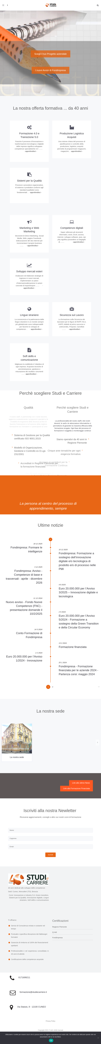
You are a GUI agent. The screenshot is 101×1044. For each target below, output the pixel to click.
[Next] (99, 687)
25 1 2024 (63, 662)
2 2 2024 (38, 653)
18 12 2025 (37, 544)
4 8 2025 (62, 585)
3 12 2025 (38, 567)
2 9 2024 (62, 612)
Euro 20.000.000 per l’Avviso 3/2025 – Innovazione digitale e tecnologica (78, 592)
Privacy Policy (50, 1021)
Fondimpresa (57, 938)
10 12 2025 (63, 550)
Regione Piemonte (59, 927)
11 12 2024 (37, 598)
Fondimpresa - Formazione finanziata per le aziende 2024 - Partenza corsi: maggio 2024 (78, 670)
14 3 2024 (38, 629)
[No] (98, 1038)
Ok (51, 1040)
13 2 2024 (63, 643)
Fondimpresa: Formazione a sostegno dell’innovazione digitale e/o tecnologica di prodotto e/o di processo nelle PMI (77, 561)
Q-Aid (54, 932)
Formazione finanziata (73, 646)
